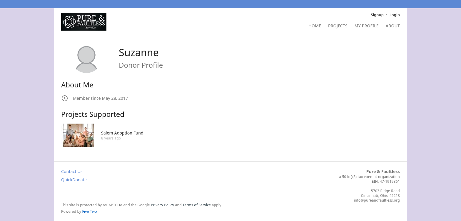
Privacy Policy (162, 204)
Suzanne (139, 52)
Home (314, 26)
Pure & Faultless (383, 171)
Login (395, 14)
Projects (338, 26)
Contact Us (72, 171)
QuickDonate (74, 179)
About (393, 26)
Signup (377, 14)
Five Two (89, 211)
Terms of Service (197, 204)
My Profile (367, 26)
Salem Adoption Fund (122, 133)
